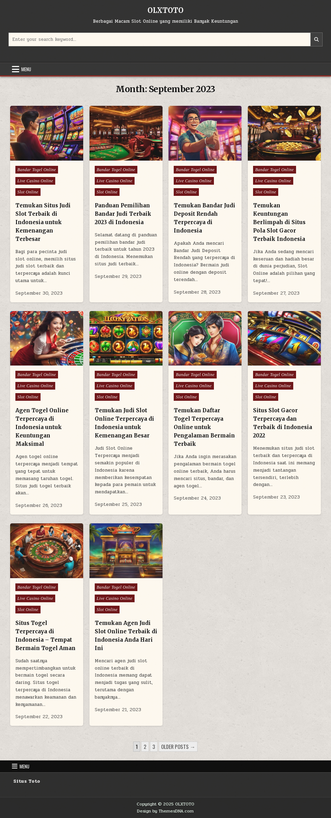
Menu (26, 69)
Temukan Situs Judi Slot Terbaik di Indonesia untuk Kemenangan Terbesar (43, 222)
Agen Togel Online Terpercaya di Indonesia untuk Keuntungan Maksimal (42, 427)
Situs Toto (26, 781)
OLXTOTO (165, 10)
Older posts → (178, 746)
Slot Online (27, 192)
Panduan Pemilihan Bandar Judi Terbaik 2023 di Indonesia (123, 214)
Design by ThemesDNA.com (165, 811)
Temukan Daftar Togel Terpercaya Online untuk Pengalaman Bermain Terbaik (204, 427)
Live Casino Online (35, 180)
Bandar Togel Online (36, 169)
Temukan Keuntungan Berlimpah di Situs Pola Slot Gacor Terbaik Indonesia (279, 222)
